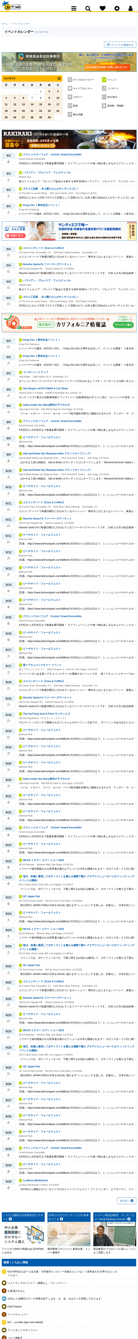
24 (57, 112)
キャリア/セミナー (83, 90)
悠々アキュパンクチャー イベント (42, 666)
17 (57, 106)
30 (49, 119)
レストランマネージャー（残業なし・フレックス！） (38, 1284)
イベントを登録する (120, 45)
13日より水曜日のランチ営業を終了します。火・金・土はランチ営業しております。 (56, 1300)
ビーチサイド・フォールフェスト (42, 438)
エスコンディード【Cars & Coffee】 (44, 249)
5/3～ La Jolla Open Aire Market (25, 1323)
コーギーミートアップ (35, 373)
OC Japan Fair (31, 898)
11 (6, 106)
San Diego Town (17, 10)
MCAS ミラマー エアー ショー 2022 (43, 861)
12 (14, 106)
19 (14, 112)
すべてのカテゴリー (83, 81)
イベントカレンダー (18, 24)
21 (32, 112)
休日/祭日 (112, 98)
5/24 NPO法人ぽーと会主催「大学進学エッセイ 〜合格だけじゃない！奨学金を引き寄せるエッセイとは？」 (62, 1275)
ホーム (5, 24)
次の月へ (127, 1202)
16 (49, 106)
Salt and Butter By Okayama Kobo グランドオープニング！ (57, 455)
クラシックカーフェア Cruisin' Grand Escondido (52, 156)
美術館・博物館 (115, 107)
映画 (75, 107)
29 (40, 119)
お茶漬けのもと (16, 1292)
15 (40, 106)
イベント (112, 81)
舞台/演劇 (78, 116)
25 (6, 119)
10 (57, 99)
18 (6, 112)
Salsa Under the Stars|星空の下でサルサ (46, 406)
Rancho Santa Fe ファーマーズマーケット (47, 265)
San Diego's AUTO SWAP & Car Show (45, 390)
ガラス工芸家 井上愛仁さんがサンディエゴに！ (51, 190)
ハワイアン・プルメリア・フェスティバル (47, 174)
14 (32, 106)
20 (23, 112)
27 (23, 119)
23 (49, 112)
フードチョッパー (18, 1315)
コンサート (113, 90)
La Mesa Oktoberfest (35, 1181)
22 (40, 112)
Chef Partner (15, 1308)
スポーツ (77, 98)
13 (23, 106)
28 (32, 119)
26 (14, 119)
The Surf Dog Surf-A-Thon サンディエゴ (46, 715)
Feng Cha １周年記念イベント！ (41, 206)
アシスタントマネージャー (23, 1331)
